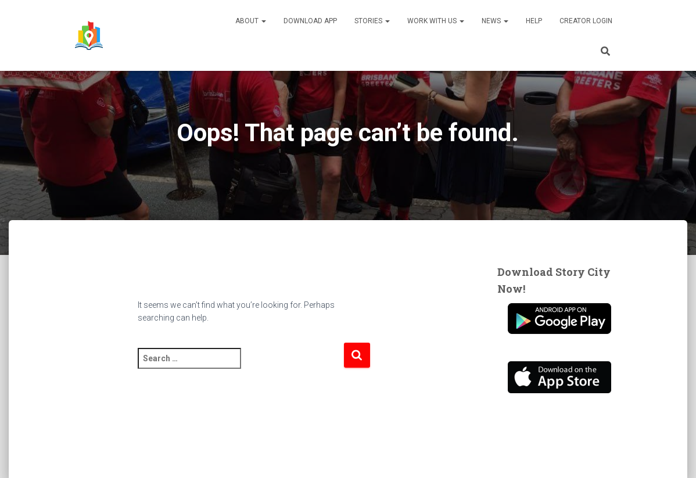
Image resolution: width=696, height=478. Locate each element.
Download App (310, 21)
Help (534, 21)
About (250, 21)
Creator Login (585, 21)
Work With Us (435, 21)
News (495, 21)
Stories (372, 21)
